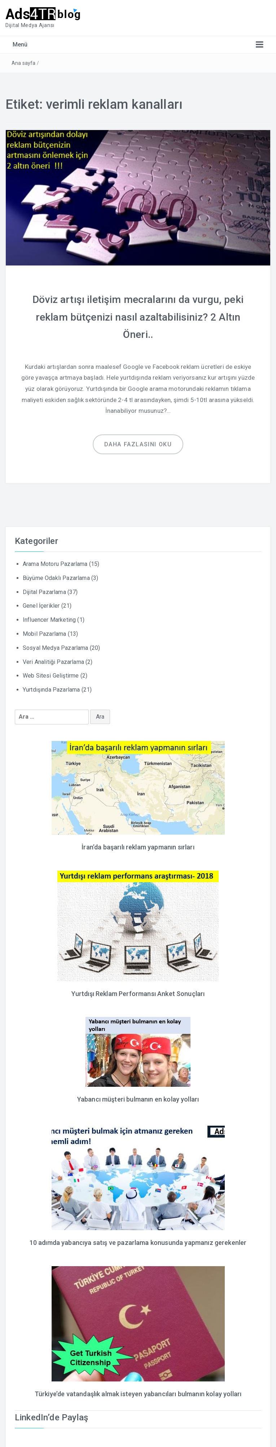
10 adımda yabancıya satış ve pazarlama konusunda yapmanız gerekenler (138, 1239)
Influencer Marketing (49, 618)
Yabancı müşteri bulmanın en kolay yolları (138, 1097)
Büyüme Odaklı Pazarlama (56, 576)
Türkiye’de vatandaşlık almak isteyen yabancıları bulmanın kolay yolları (138, 1390)
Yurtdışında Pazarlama (51, 688)
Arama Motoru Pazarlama (55, 562)
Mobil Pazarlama (44, 632)
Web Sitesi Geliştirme (51, 674)
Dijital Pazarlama (44, 590)
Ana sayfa (23, 63)
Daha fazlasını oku (138, 442)
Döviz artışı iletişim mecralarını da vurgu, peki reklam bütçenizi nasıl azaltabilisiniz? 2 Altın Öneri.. (138, 315)
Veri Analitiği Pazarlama (53, 660)
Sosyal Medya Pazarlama (55, 646)
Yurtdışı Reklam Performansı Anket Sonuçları (138, 991)
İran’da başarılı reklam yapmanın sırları (138, 845)
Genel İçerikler (41, 604)
